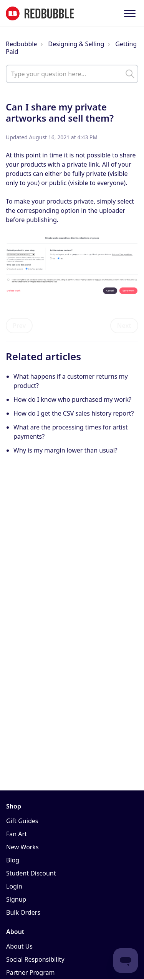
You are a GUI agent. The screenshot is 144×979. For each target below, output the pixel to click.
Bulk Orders (23, 912)
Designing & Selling (76, 44)
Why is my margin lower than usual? (65, 450)
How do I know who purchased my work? (72, 399)
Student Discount (31, 873)
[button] (129, 13)
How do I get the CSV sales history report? (73, 413)
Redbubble (21, 44)
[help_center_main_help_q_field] (72, 74)
